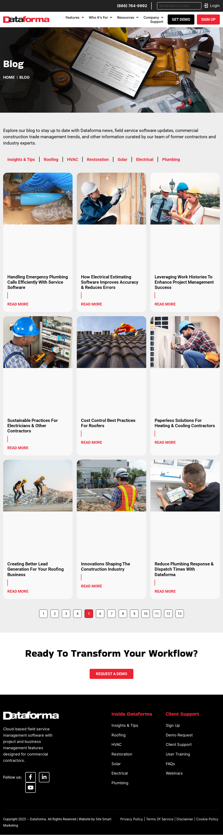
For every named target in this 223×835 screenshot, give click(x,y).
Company (153, 17)
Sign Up (173, 725)
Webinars (174, 773)
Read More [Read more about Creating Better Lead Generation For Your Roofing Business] (17, 591)
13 (181, 612)
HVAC (72, 159)
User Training (178, 754)
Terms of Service (159, 819)
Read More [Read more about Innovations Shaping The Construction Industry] (91, 586)
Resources (127, 17)
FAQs (170, 764)
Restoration (98, 159)
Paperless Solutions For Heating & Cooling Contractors (185, 423)
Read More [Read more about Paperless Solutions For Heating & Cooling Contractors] (165, 442)
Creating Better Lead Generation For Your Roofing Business (35, 569)
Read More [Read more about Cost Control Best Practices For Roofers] (91, 442)
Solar (122, 159)
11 (158, 612)
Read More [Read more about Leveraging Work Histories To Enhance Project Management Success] (165, 304)
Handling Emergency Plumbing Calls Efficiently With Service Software (37, 282)
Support (156, 22)
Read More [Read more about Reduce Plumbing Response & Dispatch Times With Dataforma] (165, 591)
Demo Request (179, 735)
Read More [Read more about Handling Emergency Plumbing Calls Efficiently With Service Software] (17, 304)
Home (9, 77)
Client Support (179, 744)
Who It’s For (100, 17)
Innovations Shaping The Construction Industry (105, 566)
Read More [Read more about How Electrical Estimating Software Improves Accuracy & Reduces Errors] (91, 304)
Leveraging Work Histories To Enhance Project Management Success (184, 282)
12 (169, 612)
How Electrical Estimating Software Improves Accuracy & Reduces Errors (109, 282)
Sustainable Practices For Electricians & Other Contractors (32, 425)
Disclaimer (185, 819)
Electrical (144, 159)
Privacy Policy (131, 819)
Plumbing (171, 159)
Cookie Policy (207, 819)
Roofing (51, 159)
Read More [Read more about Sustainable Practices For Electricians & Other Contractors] (17, 448)
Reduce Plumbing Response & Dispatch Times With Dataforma (184, 569)
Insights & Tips (21, 159)
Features (75, 17)
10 (146, 612)
